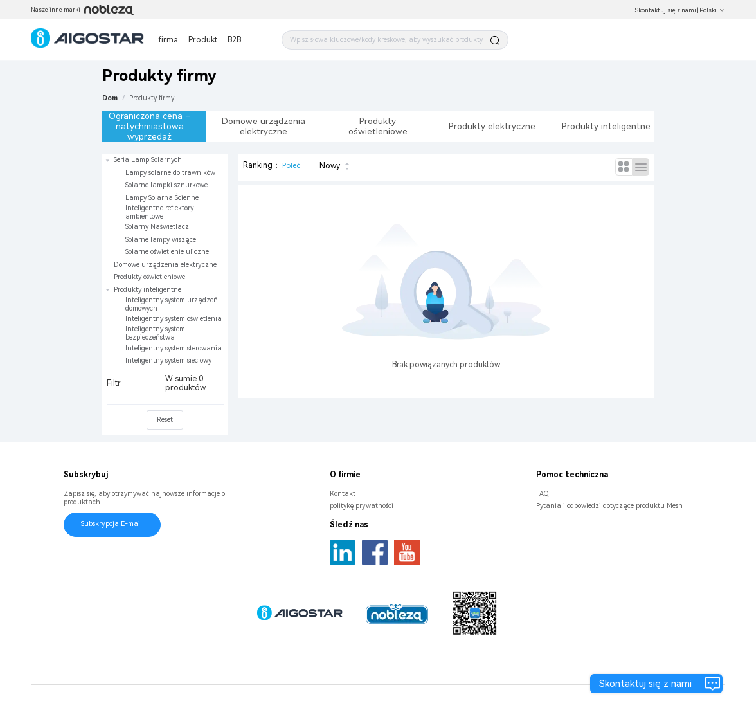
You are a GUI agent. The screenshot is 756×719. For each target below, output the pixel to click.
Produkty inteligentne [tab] (606, 126)
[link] (151, 98)
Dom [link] (110, 98)
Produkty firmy (151, 98)
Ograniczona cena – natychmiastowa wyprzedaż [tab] (149, 126)
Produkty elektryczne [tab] (492, 126)
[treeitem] (165, 206)
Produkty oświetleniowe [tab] (378, 126)
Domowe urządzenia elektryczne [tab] (263, 126)
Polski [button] (712, 10)
